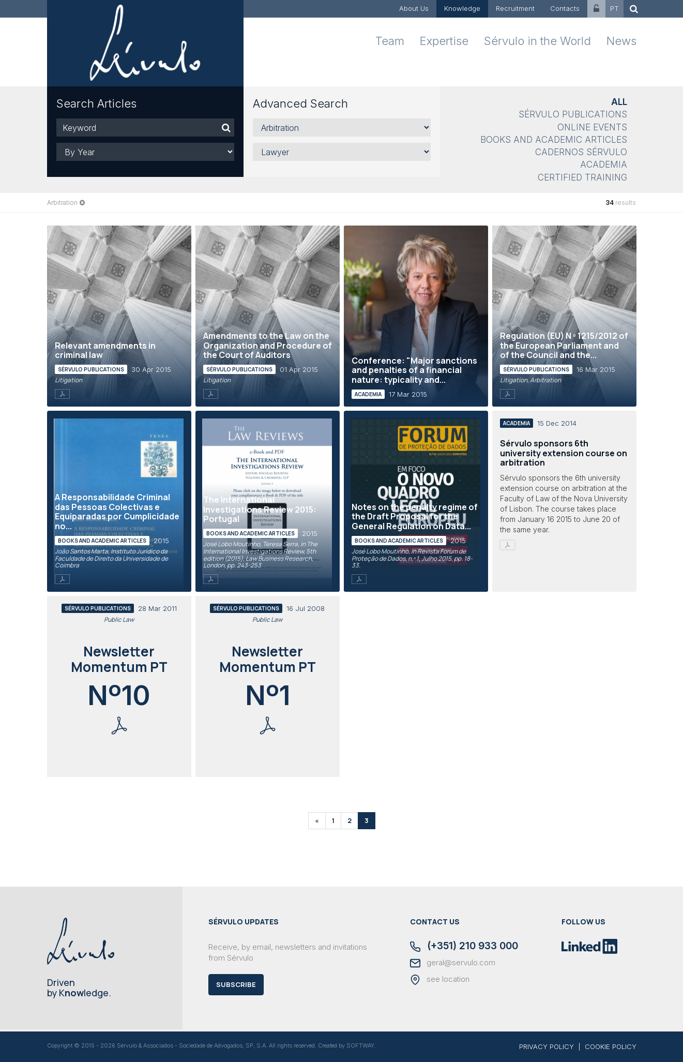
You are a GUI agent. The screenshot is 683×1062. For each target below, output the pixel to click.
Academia (603, 164)
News (621, 41)
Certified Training (582, 177)
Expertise (444, 41)
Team (389, 41)
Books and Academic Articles (553, 139)
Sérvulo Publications (573, 114)
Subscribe (236, 984)
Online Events (592, 127)
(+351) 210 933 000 (464, 946)
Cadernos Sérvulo (581, 152)
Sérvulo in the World (537, 41)
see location (439, 980)
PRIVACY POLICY (546, 1046)
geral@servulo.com (452, 963)
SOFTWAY (360, 1045)
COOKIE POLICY (610, 1046)
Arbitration (62, 202)
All (619, 102)
